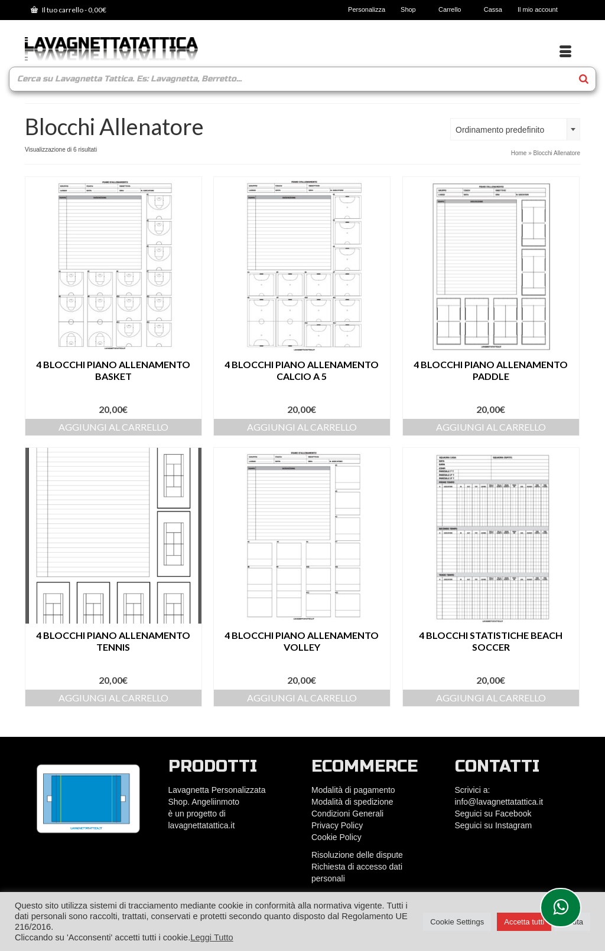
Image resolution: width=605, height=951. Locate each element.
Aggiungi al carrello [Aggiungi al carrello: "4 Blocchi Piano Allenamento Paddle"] (491, 426)
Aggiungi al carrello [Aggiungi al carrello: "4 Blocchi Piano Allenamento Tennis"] (113, 697)
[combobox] (515, 129)
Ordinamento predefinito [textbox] (500, 130)
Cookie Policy (336, 837)
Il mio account (541, 9)
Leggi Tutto (211, 937)
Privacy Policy (337, 825)
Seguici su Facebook (493, 813)
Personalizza (366, 9)
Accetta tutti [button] (524, 921)
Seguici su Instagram (493, 825)
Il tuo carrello (68, 9)
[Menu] (565, 52)
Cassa (493, 9)
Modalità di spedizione (352, 801)
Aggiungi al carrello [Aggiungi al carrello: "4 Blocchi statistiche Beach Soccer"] (491, 697)
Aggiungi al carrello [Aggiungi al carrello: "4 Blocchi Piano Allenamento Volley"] (302, 697)
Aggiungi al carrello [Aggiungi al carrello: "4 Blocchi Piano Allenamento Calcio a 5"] (302, 426)
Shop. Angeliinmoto (205, 801)
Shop (412, 9)
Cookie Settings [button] (457, 921)
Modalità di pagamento (353, 790)
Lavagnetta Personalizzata (217, 790)
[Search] (584, 79)
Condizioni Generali (347, 813)
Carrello (453, 9)
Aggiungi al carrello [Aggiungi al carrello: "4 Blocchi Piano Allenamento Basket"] (113, 426)
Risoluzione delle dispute (357, 855)
